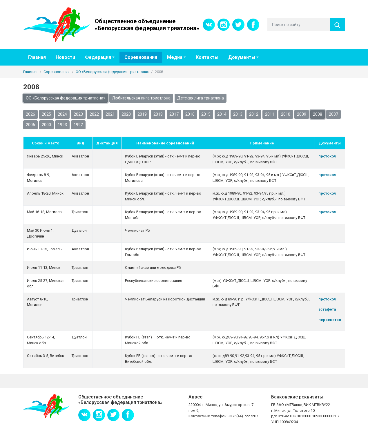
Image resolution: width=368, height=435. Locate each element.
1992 (78, 124)
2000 (46, 124)
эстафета (327, 309)
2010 (285, 114)
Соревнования (140, 57)
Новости (65, 57)
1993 (62, 124)
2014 (221, 114)
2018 (158, 114)
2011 (269, 114)
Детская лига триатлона (200, 98)
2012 (253, 114)
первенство (329, 320)
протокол (327, 156)
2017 (174, 114)
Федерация (98, 57)
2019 (142, 114)
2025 (46, 114)
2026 (30, 114)
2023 (78, 114)
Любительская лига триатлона (141, 98)
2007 (333, 114)
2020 (126, 114)
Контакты (207, 57)
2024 (62, 114)
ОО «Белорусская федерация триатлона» (65, 98)
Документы (241, 57)
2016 (190, 114)
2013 (237, 114)
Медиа (174, 57)
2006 (30, 124)
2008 (317, 114)
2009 (301, 114)
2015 (206, 114)
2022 (94, 114)
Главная (37, 57)
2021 (110, 114)
